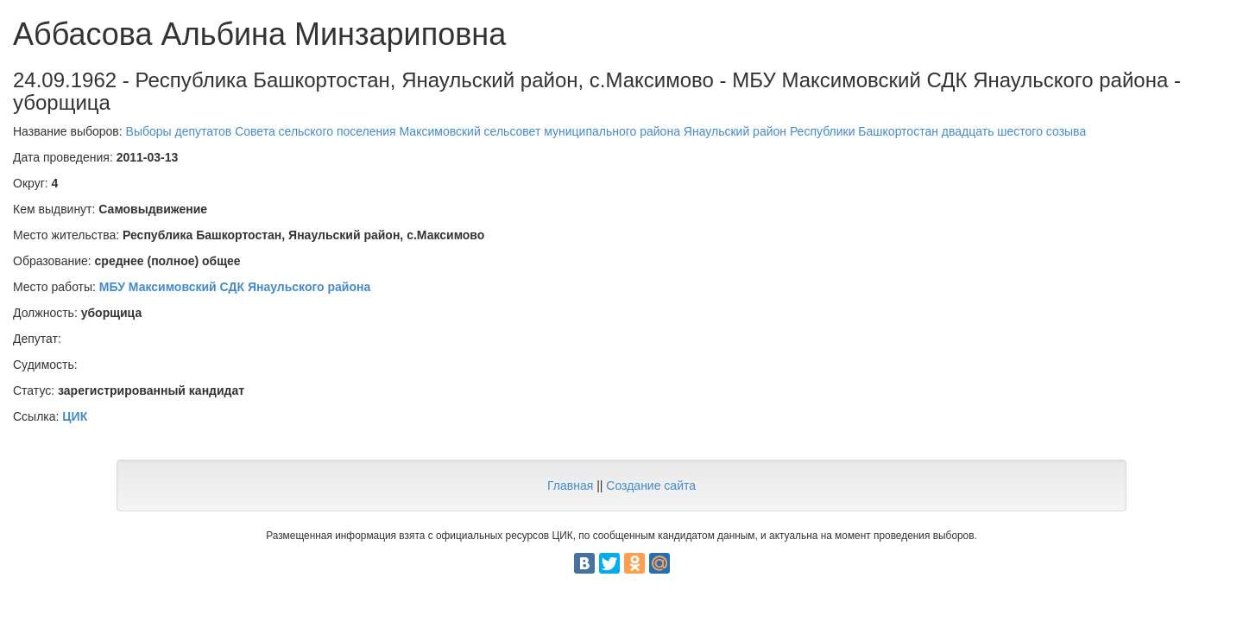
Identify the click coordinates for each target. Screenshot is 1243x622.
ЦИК (74, 416)
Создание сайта (651, 485)
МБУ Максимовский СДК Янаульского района (234, 287)
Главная (570, 485)
